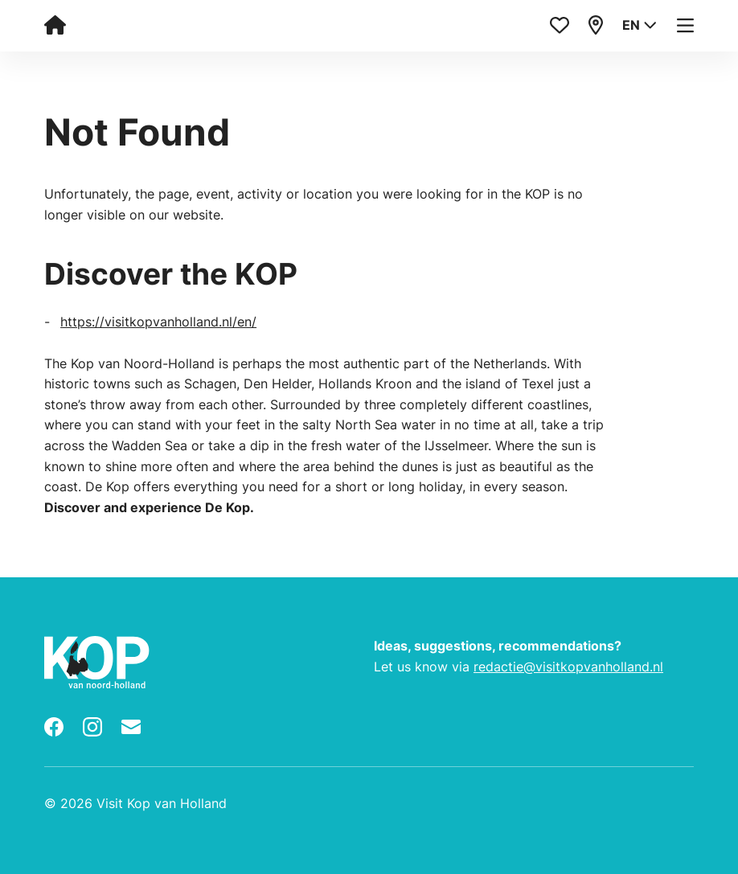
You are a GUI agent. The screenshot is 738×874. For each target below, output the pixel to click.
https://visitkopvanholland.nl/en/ (158, 322)
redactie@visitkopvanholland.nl (568, 667)
